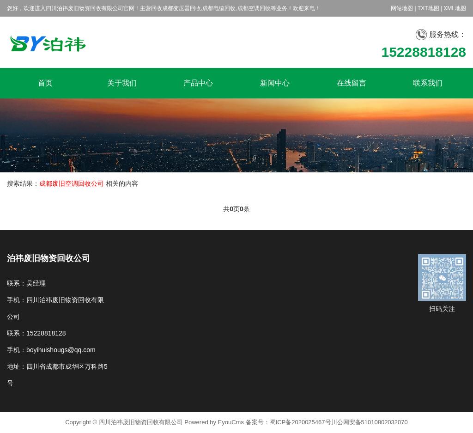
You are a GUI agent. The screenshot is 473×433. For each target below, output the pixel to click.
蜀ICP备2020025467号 (300, 422)
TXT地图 (428, 8)
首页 (45, 83)
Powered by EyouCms (213, 422)
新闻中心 (275, 83)
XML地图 (454, 8)
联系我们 (428, 83)
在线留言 (351, 83)
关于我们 (122, 83)
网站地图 (402, 8)
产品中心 (198, 83)
